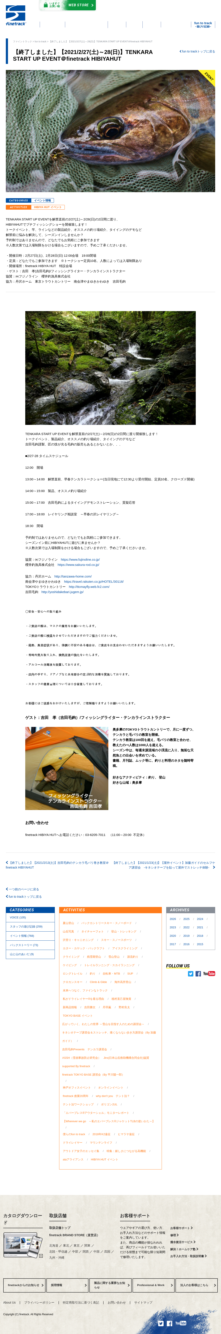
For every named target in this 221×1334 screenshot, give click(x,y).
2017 (173, 944)
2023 (173, 927)
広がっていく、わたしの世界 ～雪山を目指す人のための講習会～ (103, 1024)
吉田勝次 (89, 1007)
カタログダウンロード (130, 6)
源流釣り (132, 956)
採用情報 (69, 1285)
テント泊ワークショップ (78, 1104)
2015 (200, 944)
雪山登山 (114, 956)
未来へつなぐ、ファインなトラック (85, 990)
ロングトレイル (72, 973)
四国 (107, 1251)
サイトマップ (143, 1302)
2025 (186, 919)
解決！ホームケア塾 (184, 1249)
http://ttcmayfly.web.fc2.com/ (89, 587)
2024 (200, 919)
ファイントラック (22, 41)
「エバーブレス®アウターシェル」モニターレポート (96, 1112)
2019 (186, 935)
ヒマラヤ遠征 (126, 1134)
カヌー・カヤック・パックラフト (84, 948)
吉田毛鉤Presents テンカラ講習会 (84, 1049)
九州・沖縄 (56, 1257)
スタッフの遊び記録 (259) (26, 926)
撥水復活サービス (183, 1242)
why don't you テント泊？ (113, 1096)
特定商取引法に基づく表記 (81, 1302)
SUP (130, 973)
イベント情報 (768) (22, 935)
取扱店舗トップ (59, 1228)
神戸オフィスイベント (77, 1087)
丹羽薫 (107, 1007)
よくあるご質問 (134, 10)
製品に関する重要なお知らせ (112, 1285)
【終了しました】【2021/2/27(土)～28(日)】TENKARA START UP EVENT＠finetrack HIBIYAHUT (100, 41)
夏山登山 (68, 923)
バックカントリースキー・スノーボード (106, 923)
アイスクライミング (124, 948)
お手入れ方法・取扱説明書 (188, 1256)
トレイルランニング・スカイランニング (109, 965)
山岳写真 (68, 931)
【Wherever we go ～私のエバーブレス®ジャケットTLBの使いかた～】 (109, 1121)
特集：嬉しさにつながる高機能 (126, 1151)
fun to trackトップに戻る (197, 51)
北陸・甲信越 (58, 1251)
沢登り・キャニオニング (78, 940)
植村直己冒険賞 (121, 998)
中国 (96, 1251)
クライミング (71, 956)
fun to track (40, 41)
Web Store (67, 5)
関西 (86, 1251)
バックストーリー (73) (24, 945)
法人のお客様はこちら (198, 1285)
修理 (174, 1235)
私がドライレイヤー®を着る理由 (83, 998)
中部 (75, 1251)
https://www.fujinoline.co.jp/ (80, 559)
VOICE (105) (18, 917)
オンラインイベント (110, 1087)
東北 (66, 1245)
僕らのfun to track (74, 1134)
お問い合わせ (117, 1302)
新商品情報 (70, 1007)
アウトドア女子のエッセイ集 (81, 1151)
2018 (200, 935)
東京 (77, 1245)
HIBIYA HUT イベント (48, 207)
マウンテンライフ (101, 1142)
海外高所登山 (122, 982)
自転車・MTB (111, 973)
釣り (92, 973)
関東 (87, 1245)
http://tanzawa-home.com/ (73, 576)
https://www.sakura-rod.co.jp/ (78, 565)
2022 (186, 927)
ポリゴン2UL (109, 1104)
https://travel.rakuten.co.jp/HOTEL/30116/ (94, 581)
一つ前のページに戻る (22, 889)
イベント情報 (42, 200)
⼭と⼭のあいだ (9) (22, 954)
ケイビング (70, 965)
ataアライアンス (73, 1159)
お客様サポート (135, 1215)
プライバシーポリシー (39, 1302)
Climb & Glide (98, 982)
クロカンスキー (72, 982)
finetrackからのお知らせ (26, 1285)
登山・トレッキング (123, 931)
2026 (173, 919)
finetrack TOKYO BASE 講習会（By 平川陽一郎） (93, 1074)
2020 (173, 935)
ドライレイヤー (72, 1142)
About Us (9, 1302)
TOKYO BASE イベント (78, 1015)
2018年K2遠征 (101, 1134)
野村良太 (124, 1007)
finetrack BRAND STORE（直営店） (74, 1235)
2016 (186, 944)
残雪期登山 (94, 956)
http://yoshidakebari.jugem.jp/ (62, 592)
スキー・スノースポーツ (116, 940)
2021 (200, 927)
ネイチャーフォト (92, 931)
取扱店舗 (57, 1215)
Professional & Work (155, 1285)
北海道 (54, 1245)
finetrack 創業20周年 (75, 1096)
